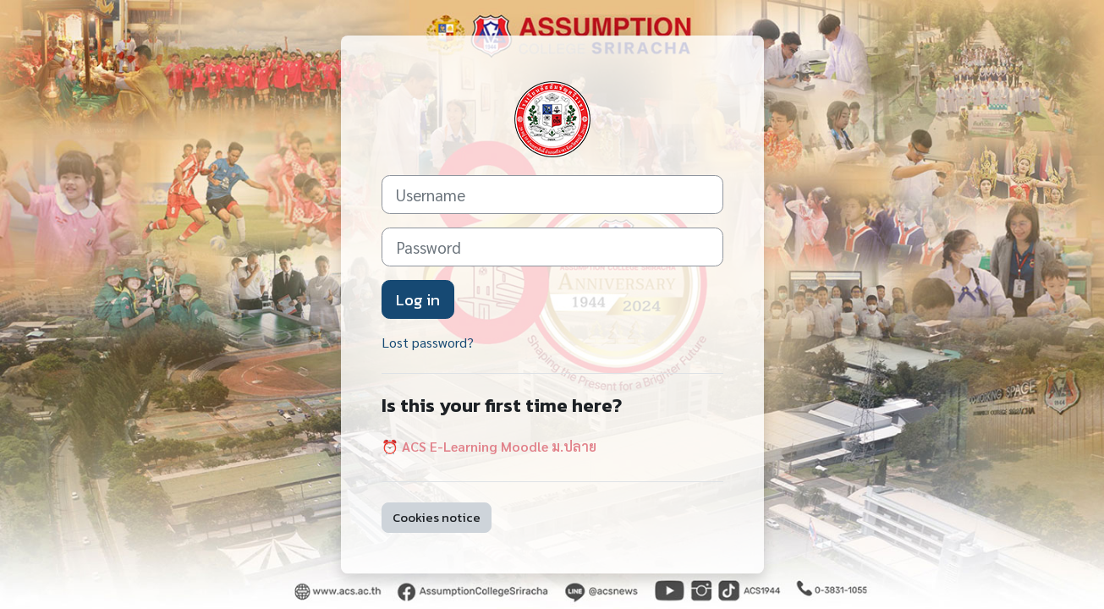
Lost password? (428, 342)
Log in (418, 299)
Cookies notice (437, 517)
